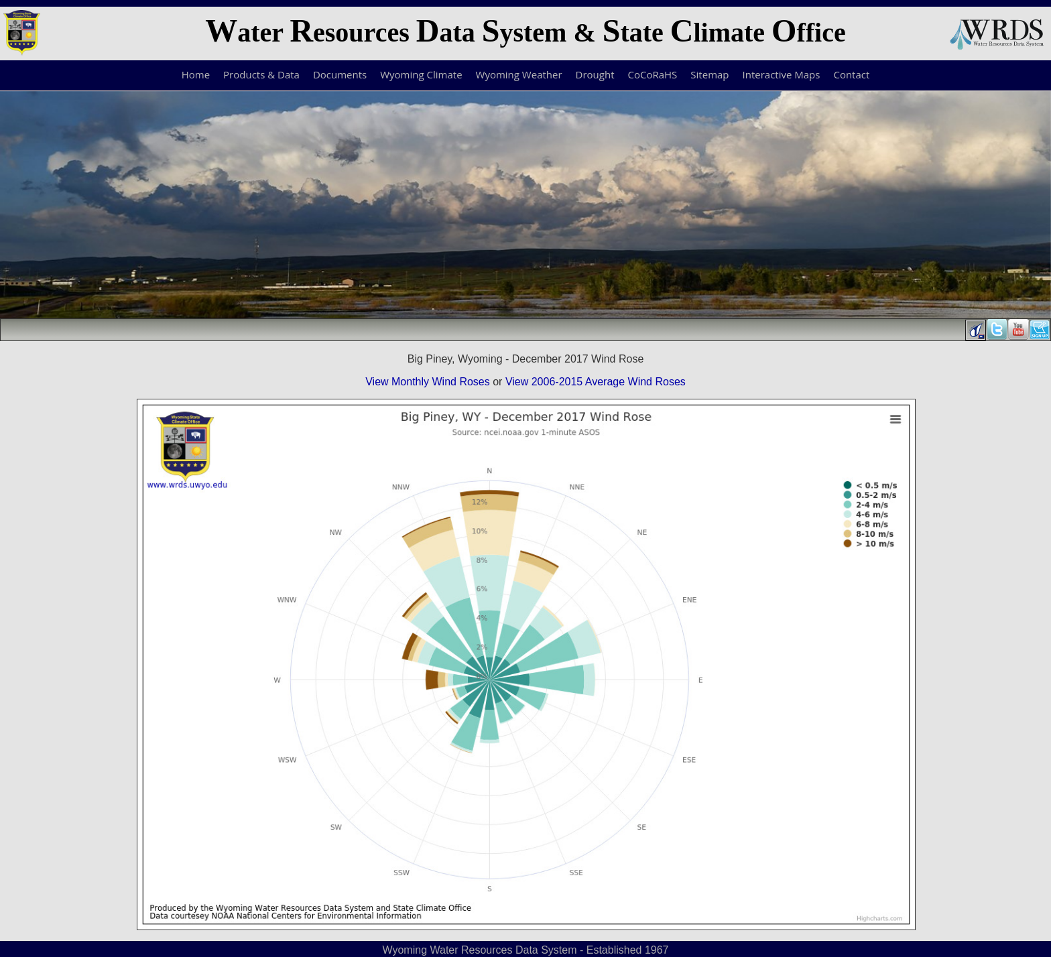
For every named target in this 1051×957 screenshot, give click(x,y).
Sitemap (709, 74)
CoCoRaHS (653, 74)
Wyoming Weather (519, 74)
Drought (595, 74)
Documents (340, 74)
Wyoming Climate (421, 74)
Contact (851, 74)
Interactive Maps (781, 74)
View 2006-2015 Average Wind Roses (595, 381)
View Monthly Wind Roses (427, 381)
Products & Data (261, 74)
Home (196, 74)
